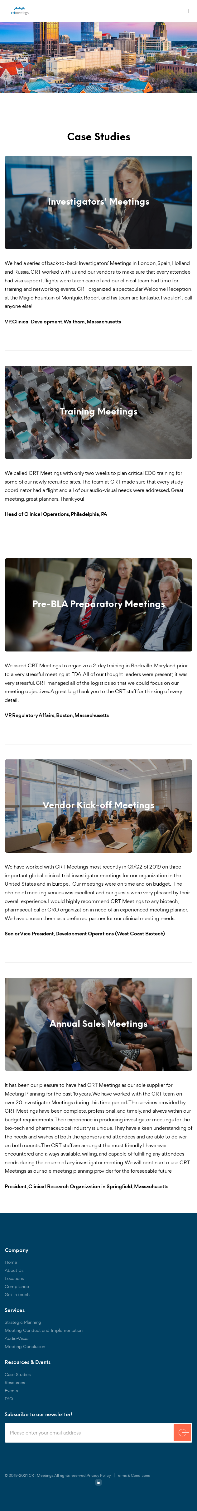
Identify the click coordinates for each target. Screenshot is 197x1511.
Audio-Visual (17, 1338)
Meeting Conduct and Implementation (44, 1330)
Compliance (17, 1286)
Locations (14, 1278)
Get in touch (17, 1294)
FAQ (9, 1399)
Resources (15, 1382)
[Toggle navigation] (187, 11)
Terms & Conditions (133, 1475)
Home (11, 1262)
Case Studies (18, 1374)
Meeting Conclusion (25, 1346)
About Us (14, 1270)
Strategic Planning (23, 1322)
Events (11, 1390)
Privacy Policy (99, 1475)
